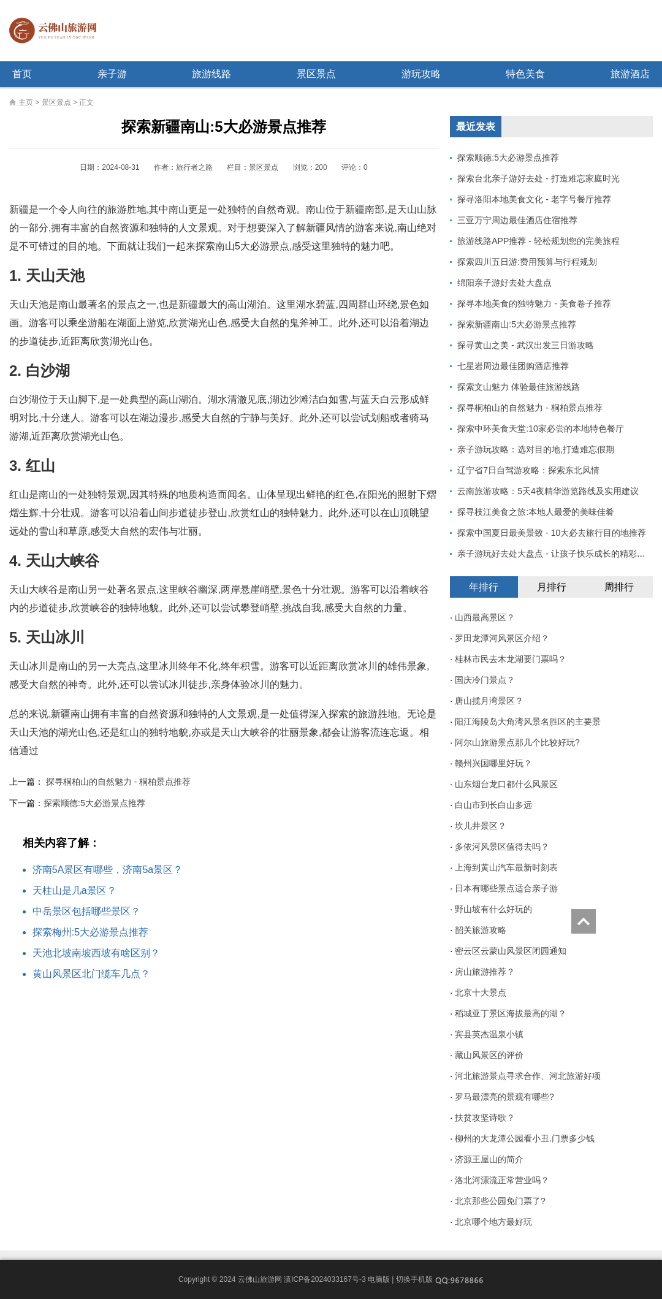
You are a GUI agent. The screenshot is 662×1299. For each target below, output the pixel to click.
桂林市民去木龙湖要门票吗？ (510, 659)
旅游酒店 (630, 74)
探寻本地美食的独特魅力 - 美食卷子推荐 (534, 303)
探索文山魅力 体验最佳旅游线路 (518, 387)
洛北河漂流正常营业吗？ (502, 1180)
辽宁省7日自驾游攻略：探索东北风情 (528, 470)
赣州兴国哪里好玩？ (493, 763)
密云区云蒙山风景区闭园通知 (510, 951)
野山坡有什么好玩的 (493, 909)
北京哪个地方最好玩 (493, 1222)
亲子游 (112, 74)
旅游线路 (211, 74)
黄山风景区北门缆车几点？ (91, 974)
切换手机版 (414, 1279)
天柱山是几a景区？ (74, 890)
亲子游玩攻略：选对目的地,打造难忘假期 (535, 449)
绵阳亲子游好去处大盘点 (504, 283)
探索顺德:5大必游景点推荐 (94, 803)
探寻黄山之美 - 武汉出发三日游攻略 (525, 345)
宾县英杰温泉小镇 (489, 1034)
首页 (22, 74)
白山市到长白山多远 (493, 805)
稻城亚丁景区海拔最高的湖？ (510, 1013)
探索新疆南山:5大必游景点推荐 (516, 324)
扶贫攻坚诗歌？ (485, 1117)
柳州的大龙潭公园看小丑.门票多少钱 (525, 1138)
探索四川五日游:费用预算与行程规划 (527, 262)
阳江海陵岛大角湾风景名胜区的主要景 (528, 721)
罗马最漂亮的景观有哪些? (504, 1097)
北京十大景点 (480, 992)
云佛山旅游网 (57, 30)
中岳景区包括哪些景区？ (86, 911)
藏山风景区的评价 (489, 1055)
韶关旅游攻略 (480, 930)
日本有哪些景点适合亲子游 (506, 888)
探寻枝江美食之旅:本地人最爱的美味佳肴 (535, 512)
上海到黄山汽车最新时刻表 (506, 867)
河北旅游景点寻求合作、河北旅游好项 (528, 1076)
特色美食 (525, 74)
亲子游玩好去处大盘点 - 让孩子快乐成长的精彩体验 (555, 553)
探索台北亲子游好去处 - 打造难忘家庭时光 (538, 178)
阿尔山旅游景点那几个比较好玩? (517, 742)
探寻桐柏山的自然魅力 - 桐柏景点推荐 (118, 782)
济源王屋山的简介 (489, 1159)
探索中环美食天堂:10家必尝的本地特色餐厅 (540, 428)
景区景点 (316, 74)
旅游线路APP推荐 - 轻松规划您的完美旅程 (538, 241)
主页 (25, 102)
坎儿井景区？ (480, 826)
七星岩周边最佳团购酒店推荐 (513, 366)
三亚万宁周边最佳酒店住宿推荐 (517, 220)
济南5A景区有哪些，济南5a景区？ (107, 869)
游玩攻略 (421, 74)
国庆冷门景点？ (485, 680)
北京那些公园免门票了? (500, 1201)
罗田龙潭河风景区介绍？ (502, 638)
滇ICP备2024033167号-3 (324, 1279)
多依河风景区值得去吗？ (502, 846)
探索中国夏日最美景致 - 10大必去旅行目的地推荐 (551, 533)
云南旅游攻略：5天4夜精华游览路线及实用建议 (548, 491)
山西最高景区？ (485, 617)
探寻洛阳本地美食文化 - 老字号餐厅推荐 (534, 199)
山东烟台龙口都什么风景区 (506, 784)
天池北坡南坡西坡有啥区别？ (96, 953)
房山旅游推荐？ (485, 972)
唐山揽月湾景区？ (489, 701)
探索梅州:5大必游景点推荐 (90, 932)
